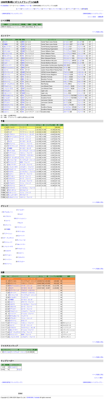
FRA (23, 60)
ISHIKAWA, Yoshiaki (33, 397)
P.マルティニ (7, 86)
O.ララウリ (6, 107)
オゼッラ (66, 81)
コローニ (66, 105)
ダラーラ (66, 112)
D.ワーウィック (8, 72)
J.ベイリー (6, 49)
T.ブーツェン (7, 79)
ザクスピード (67, 56)
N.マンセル (6, 51)
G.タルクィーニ (8, 105)
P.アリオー (6, 102)
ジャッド (80, 51)
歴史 (83, 9)
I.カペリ (5, 70)
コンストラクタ (55, 9)
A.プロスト (6, 60)
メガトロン (80, 72)
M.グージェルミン (9, 67)
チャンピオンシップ (28, 9)
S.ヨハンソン (7, 93)
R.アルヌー (6, 91)
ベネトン (66, 77)
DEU (23, 58)
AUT (23, 98)
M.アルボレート (8, 95)
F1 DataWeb (4, 5)
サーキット (78, 9)
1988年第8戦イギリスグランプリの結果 (20, 2)
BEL (23, 79)
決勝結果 (100, 17)
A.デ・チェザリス (8, 84)
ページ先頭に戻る (97, 32)
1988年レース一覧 (25, 5)
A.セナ (5, 63)
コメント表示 (92, 17)
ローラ (65, 100)
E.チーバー (6, 74)
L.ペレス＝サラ (8, 88)
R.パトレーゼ (7, 53)
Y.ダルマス (6, 100)
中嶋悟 (5, 44)
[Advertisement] (55, 390)
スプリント (38, 9)
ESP (23, 88)
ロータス (66, 42)
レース (19, 9)
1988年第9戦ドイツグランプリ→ (93, 13)
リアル (65, 84)
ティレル (66, 46)
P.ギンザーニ (7, 56)
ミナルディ (66, 86)
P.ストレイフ (7, 65)
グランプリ (70, 9)
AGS (64, 65)
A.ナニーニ (6, 77)
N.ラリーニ (6, 81)
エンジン (63, 9)
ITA (23, 53)
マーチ (65, 67)
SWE (23, 93)
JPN (23, 44)
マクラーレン (67, 60)
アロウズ (66, 72)
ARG (23, 107)
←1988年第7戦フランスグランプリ (12, 13)
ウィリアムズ (67, 51)
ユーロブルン (67, 107)
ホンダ (79, 42)
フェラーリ (66, 95)
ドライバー (46, 9)
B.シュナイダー (8, 58)
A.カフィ (6, 112)
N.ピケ (5, 42)
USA (23, 74)
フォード (80, 46)
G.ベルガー (6, 98)
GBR (23, 46)
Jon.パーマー (7, 46)
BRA (23, 42)
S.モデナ (6, 109)
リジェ (65, 91)
